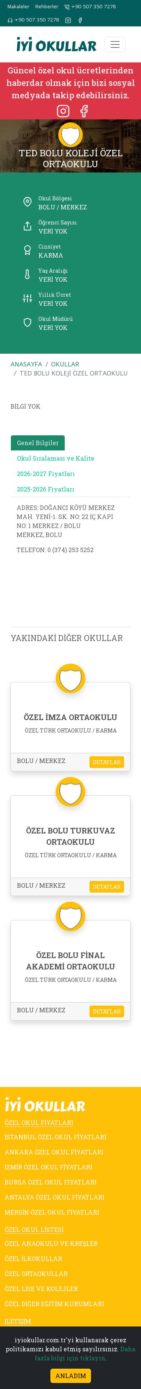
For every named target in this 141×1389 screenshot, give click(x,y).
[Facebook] (84, 110)
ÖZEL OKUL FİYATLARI (39, 1122)
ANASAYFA (26, 364)
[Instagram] (63, 110)
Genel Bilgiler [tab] (38, 443)
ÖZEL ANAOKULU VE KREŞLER (51, 1243)
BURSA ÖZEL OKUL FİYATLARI (51, 1182)
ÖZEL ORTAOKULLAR (36, 1274)
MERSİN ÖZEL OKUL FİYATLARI (52, 1212)
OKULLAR (65, 364)
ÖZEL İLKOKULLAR (33, 1258)
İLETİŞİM (18, 1321)
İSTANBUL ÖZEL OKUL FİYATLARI (55, 1137)
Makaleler (18, 6)
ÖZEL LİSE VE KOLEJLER (41, 1289)
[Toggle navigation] (115, 44)
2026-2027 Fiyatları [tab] (46, 474)
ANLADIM (70, 1376)
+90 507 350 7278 (90, 7)
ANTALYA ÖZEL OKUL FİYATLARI (55, 1197)
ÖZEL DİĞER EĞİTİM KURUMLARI (54, 1304)
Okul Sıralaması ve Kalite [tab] (55, 458)
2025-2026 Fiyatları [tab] (45, 489)
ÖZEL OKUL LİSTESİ (34, 1229)
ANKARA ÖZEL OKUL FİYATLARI (54, 1152)
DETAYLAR (107, 762)
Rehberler (46, 6)
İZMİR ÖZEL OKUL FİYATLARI (48, 1167)
